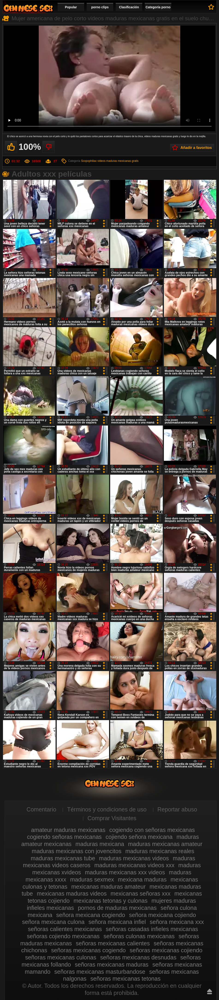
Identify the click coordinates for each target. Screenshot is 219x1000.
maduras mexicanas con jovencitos (76, 851)
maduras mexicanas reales (159, 851)
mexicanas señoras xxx (141, 893)
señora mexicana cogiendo (90, 915)
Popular (71, 7)
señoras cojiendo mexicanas (63, 936)
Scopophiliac (89, 161)
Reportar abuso (177, 809)
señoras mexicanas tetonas (125, 978)
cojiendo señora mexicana (139, 837)
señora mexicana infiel (117, 922)
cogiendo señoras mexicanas (64, 837)
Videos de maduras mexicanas (28, 8)
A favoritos (211, 7)
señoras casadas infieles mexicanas (152, 929)
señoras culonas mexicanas (139, 936)
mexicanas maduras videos (72, 893)
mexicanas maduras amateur (108, 886)
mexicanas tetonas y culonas (111, 900)
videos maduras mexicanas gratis (118, 161)
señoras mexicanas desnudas (138, 957)
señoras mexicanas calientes (113, 943)
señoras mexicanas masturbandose (99, 971)
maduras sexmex (92, 879)
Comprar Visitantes (111, 818)
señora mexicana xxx (177, 922)
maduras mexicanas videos (134, 858)
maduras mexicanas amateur (165, 844)
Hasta (209, 991)
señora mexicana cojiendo (162, 915)
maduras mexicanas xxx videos (125, 872)
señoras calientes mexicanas (65, 929)
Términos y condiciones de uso (107, 809)
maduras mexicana (99, 844)
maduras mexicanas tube (63, 858)
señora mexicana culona (53, 922)
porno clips (100, 7)
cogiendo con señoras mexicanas (152, 830)
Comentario (41, 809)
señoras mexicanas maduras (112, 964)
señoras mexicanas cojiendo (166, 950)
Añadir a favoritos (196, 148)
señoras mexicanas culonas (60, 957)
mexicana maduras (142, 879)
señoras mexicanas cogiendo (88, 950)
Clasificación (129, 7)
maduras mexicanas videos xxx (134, 865)
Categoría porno (157, 7)
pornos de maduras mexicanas (117, 908)
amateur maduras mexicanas (68, 830)
